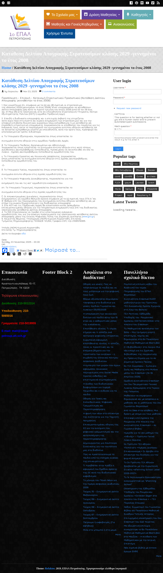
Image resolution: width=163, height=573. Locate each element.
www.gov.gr (88, 216)
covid (117, 176)
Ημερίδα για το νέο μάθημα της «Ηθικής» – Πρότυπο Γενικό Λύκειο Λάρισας (141, 436)
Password (119, 97)
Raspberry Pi (144, 195)
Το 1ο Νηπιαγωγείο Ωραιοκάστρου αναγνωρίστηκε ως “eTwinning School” (142, 481)
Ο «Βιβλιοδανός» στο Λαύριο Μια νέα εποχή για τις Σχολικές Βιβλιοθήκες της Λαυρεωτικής (142, 350)
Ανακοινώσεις (121, 24)
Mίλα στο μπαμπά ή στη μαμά (99, 529)
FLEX (117, 182)
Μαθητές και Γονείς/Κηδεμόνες (72, 24)
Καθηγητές (137, 15)
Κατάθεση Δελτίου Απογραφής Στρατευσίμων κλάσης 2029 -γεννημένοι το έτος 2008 (48, 83)
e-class (151, 176)
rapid (129, 195)
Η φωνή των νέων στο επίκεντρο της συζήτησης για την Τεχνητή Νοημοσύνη (101, 417)
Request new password (129, 108)
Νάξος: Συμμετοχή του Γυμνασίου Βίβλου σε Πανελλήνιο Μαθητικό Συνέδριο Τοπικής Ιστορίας (142, 510)
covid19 (128, 176)
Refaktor (50, 568)
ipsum (128, 182)
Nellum (129, 188)
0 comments (48, 91)
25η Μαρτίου (131, 163)
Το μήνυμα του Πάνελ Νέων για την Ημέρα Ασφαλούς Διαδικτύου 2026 (101, 484)
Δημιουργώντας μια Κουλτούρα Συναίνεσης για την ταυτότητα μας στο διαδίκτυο (100, 446)
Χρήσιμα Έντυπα (59, 33)
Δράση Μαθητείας (100, 15)
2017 (117, 163)
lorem (151, 182)
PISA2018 (152, 188)
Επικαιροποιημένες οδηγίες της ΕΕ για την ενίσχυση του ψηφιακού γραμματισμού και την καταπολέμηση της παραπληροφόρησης (101, 431)
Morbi (118, 188)
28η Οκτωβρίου (123, 170)
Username (119, 87)
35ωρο (139, 170)
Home (6, 68)
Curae (140, 176)
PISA (140, 188)
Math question (122, 126)
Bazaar (151, 170)
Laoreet (139, 182)
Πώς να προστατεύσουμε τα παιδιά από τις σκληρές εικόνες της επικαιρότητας (100, 458)
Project (118, 195)
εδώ (23, 233)
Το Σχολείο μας (60, 15)
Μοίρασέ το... (48, 250)
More (118, 534)
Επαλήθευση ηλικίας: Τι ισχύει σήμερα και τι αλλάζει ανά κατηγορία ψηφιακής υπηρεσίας (101, 332)
